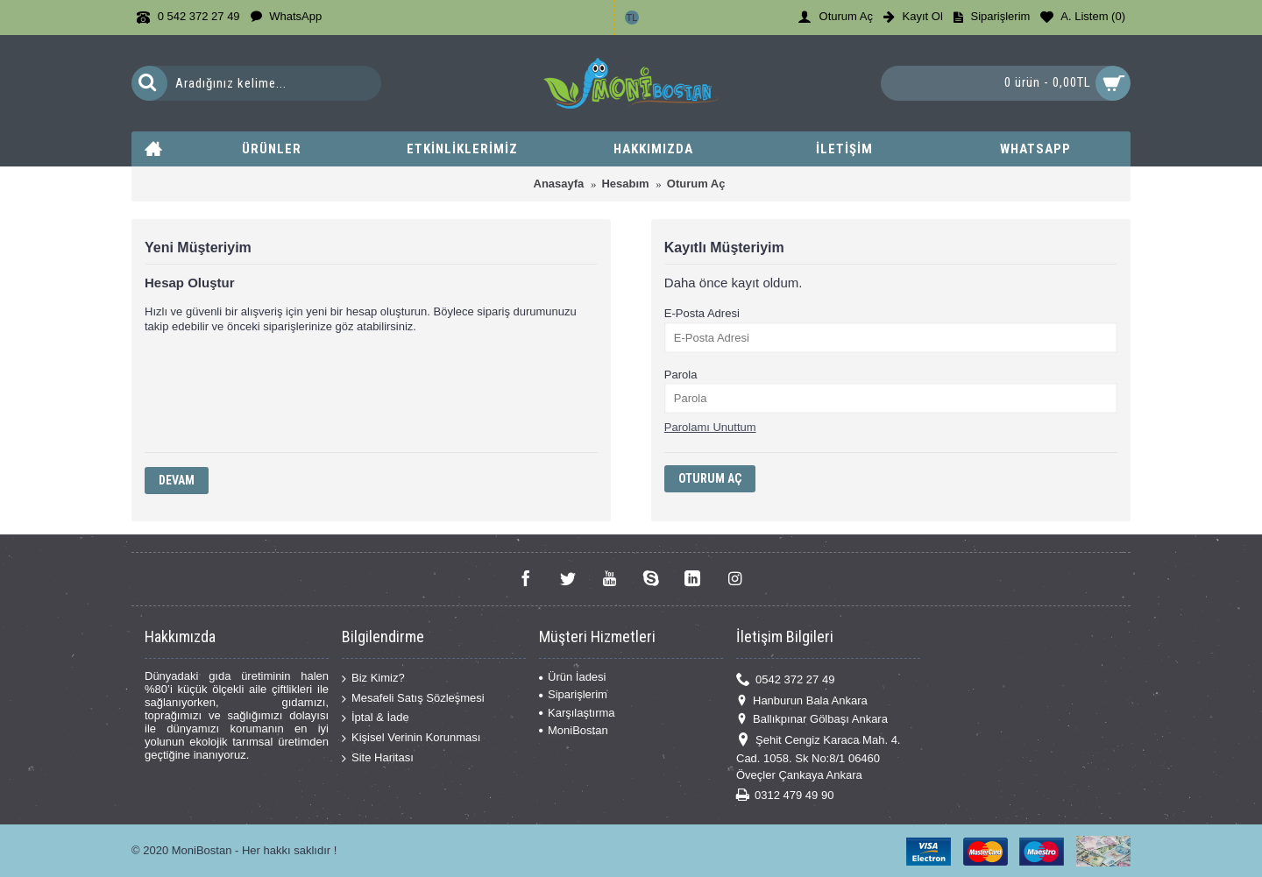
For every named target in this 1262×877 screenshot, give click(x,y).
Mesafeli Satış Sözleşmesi (413, 698)
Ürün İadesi (572, 676)
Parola (681, 374)
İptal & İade (375, 718)
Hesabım (625, 183)
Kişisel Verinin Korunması (411, 738)
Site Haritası (378, 757)
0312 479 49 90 (784, 795)
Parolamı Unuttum (710, 427)
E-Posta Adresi (702, 313)
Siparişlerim (573, 694)
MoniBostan (573, 730)
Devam (177, 480)
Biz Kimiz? (373, 678)
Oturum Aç (696, 183)
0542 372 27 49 (785, 680)
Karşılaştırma (577, 712)
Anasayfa (559, 183)
